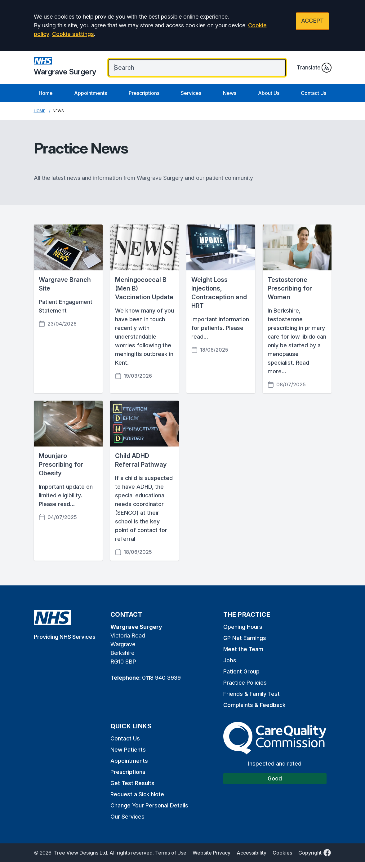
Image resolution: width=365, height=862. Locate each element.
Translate (314, 68)
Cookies (282, 853)
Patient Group (241, 671)
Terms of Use (170, 853)
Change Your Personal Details (149, 805)
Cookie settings (73, 34)
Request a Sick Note (137, 794)
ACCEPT (312, 20)
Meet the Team (243, 649)
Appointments (90, 93)
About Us (268, 93)
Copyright (310, 853)
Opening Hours (242, 627)
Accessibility (251, 853)
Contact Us (313, 93)
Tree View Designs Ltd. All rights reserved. (104, 853)
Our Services (127, 816)
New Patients (128, 749)
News (229, 93)
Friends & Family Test (251, 694)
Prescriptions (144, 93)
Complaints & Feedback (254, 705)
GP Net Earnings (244, 638)
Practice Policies (245, 682)
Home (46, 93)
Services (191, 93)
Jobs (229, 660)
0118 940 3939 (161, 677)
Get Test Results (132, 783)
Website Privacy (211, 853)
